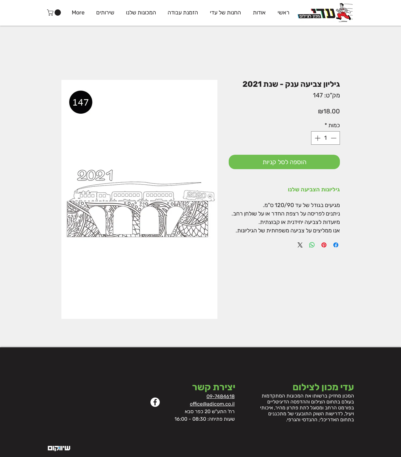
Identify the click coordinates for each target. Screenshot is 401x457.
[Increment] (317, 138)
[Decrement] (334, 138)
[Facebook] (155, 402)
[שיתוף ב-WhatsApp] (312, 245)
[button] (54, 12)
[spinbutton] (325, 138)
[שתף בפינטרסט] (324, 245)
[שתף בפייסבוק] (336, 245)
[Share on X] (300, 245)
